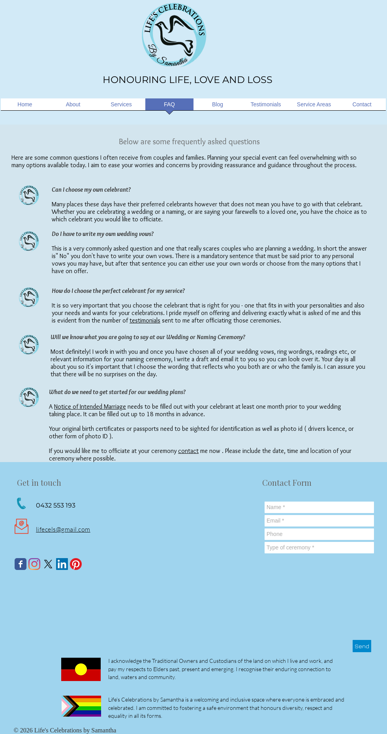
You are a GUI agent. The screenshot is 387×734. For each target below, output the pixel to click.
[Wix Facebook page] (20, 564)
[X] (48, 564)
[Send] (362, 646)
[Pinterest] (76, 564)
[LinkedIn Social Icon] (62, 564)
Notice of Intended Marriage (90, 406)
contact (188, 451)
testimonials (145, 320)
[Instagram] (34, 564)
